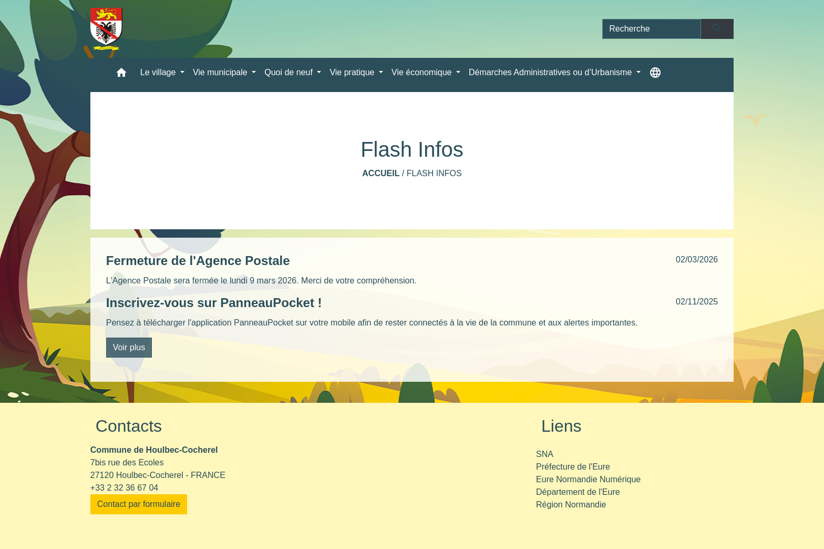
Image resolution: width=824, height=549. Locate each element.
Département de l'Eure (578, 491)
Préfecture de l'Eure (573, 466)
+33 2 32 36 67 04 (124, 487)
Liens (561, 425)
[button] (121, 75)
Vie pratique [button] (353, 72)
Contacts (129, 425)
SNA (544, 454)
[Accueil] (106, 29)
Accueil (380, 173)
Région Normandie (571, 504)
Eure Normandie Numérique (588, 479)
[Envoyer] (717, 29)
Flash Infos (434, 173)
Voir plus (129, 347)
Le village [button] (159, 72)
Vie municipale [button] (221, 72)
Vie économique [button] (423, 72)
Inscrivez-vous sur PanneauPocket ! (214, 303)
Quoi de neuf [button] (289, 72)
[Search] (651, 29)
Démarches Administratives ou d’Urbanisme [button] (551, 72)
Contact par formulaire (138, 504)
